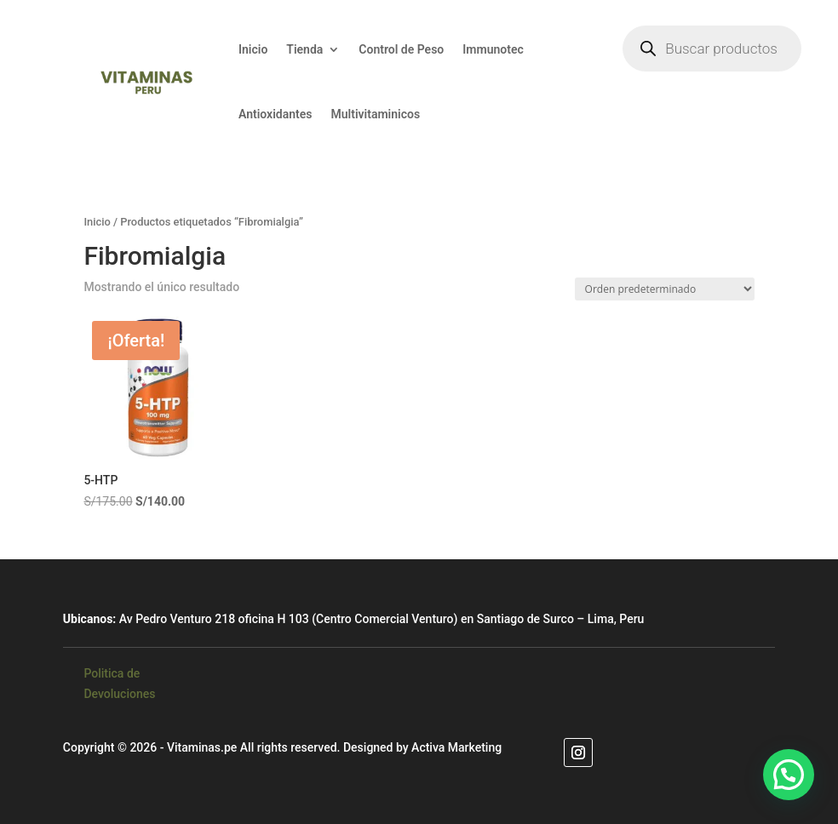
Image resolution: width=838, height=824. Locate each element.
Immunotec (492, 49)
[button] (788, 774)
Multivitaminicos (376, 114)
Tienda (304, 49)
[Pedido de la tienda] (665, 289)
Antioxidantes (275, 114)
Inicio (252, 49)
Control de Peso (401, 49)
